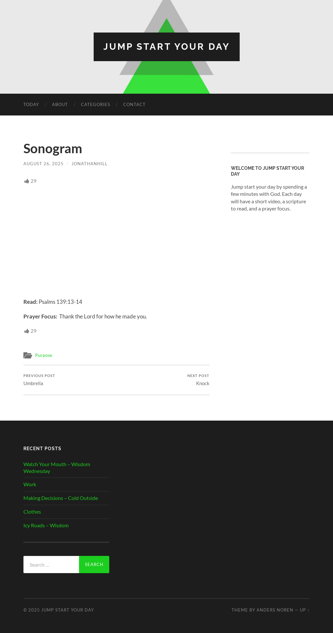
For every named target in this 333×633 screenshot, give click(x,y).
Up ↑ (305, 610)
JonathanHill (90, 163)
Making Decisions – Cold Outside (60, 498)
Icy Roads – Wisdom (46, 525)
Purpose (43, 355)
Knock (198, 379)
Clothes (32, 511)
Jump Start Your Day (166, 46)
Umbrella (39, 379)
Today (31, 104)
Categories (95, 104)
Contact (134, 104)
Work (29, 484)
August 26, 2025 (43, 163)
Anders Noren (275, 610)
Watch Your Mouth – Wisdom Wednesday (56, 467)
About (60, 104)
